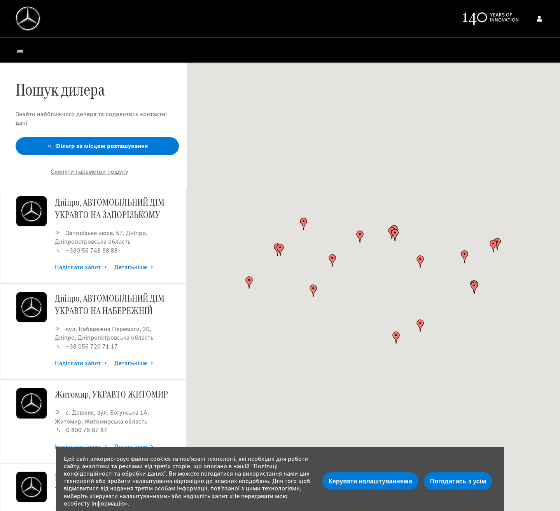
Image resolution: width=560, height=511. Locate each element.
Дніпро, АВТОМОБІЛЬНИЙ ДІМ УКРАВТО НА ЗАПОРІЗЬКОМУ (109, 208)
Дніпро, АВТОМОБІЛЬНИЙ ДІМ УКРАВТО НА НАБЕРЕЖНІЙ (109, 304)
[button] (474, 288)
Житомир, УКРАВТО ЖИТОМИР (111, 394)
